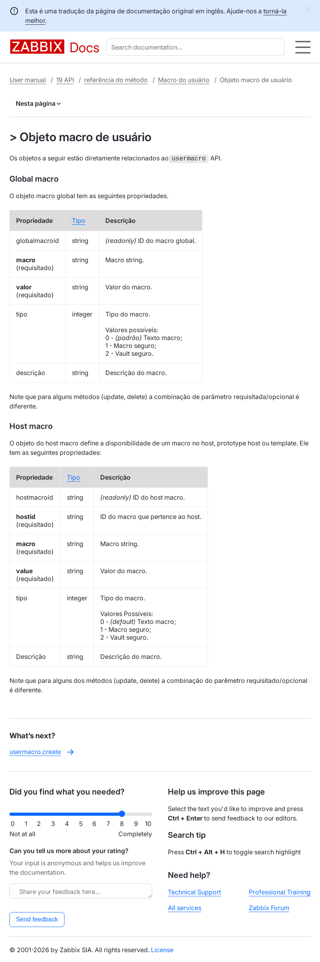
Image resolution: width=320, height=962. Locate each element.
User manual (27, 80)
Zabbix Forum (269, 907)
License (162, 949)
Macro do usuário (184, 80)
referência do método (116, 80)
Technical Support (194, 891)
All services (184, 907)
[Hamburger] (303, 47)
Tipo (78, 220)
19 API (65, 80)
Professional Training (280, 891)
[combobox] (197, 47)
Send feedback (37, 918)
